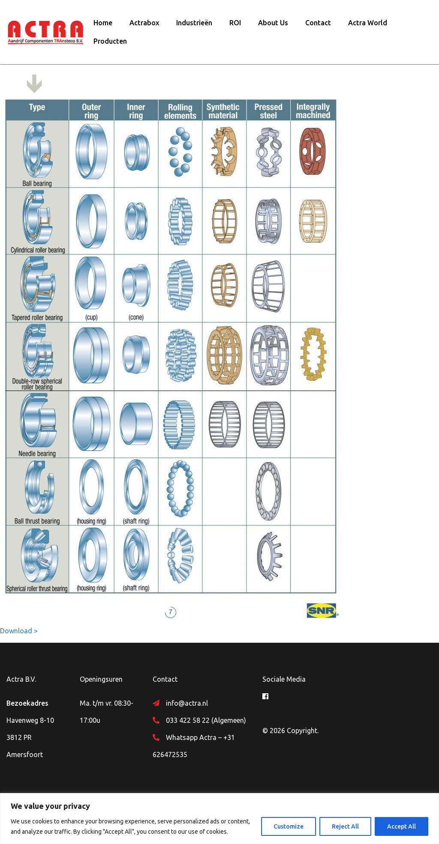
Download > (19, 631)
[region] (219, 818)
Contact (318, 23)
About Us (273, 23)
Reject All (345, 826)
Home (102, 23)
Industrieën (194, 23)
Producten (110, 41)
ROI (235, 23)
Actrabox (144, 23)
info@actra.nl (187, 703)
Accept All (401, 826)
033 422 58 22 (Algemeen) (206, 720)
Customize (289, 826)
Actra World (367, 23)
